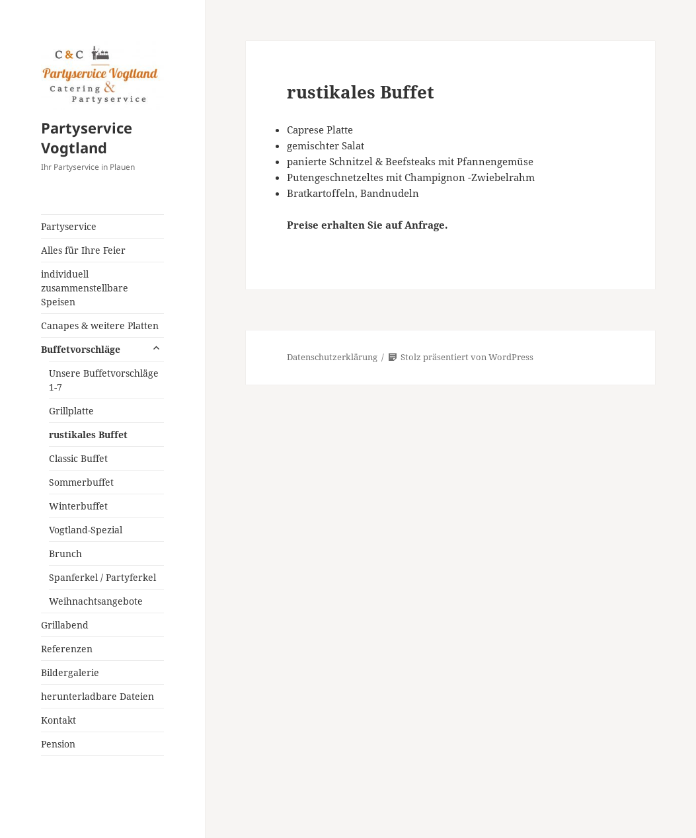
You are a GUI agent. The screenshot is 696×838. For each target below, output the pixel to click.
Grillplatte (71, 410)
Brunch (65, 553)
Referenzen (67, 648)
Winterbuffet (78, 506)
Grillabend (65, 625)
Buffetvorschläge (80, 349)
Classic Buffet (78, 458)
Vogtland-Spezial (85, 529)
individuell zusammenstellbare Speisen (84, 288)
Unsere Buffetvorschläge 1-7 (104, 380)
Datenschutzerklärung (332, 357)
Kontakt (58, 720)
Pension (58, 744)
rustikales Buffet (88, 434)
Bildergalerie (70, 672)
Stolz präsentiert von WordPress (460, 357)
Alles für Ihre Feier (83, 250)
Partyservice (69, 226)
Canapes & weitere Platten (100, 325)
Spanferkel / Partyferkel (102, 577)
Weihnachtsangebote (96, 601)
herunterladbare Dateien (97, 696)
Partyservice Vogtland (86, 137)
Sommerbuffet (81, 482)
